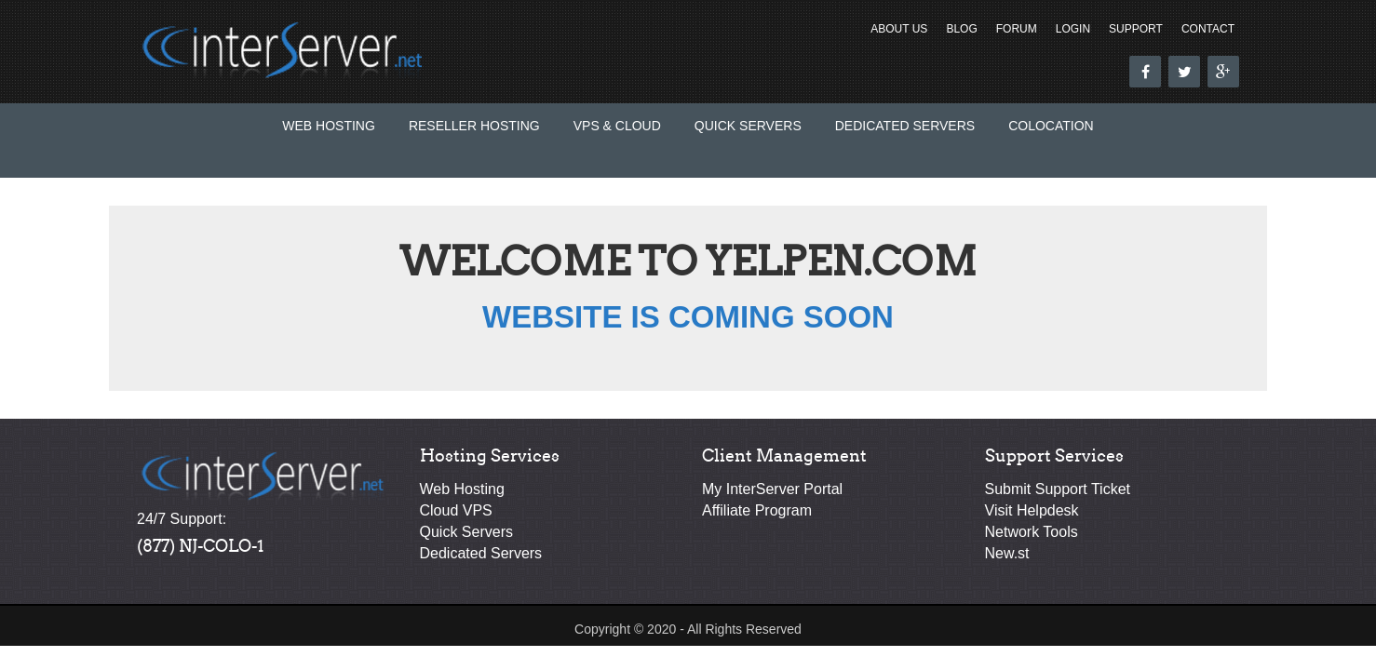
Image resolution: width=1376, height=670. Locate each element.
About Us (898, 28)
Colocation (1051, 125)
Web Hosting (328, 125)
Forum (1016, 28)
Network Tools (1031, 532)
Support (1136, 28)
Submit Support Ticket (1058, 489)
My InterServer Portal (772, 489)
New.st (1007, 553)
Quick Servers (748, 125)
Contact (1207, 28)
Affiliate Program (757, 510)
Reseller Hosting (474, 125)
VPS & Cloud (617, 125)
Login (1073, 28)
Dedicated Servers (905, 125)
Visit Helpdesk (1032, 510)
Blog (961, 28)
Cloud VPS (456, 510)
